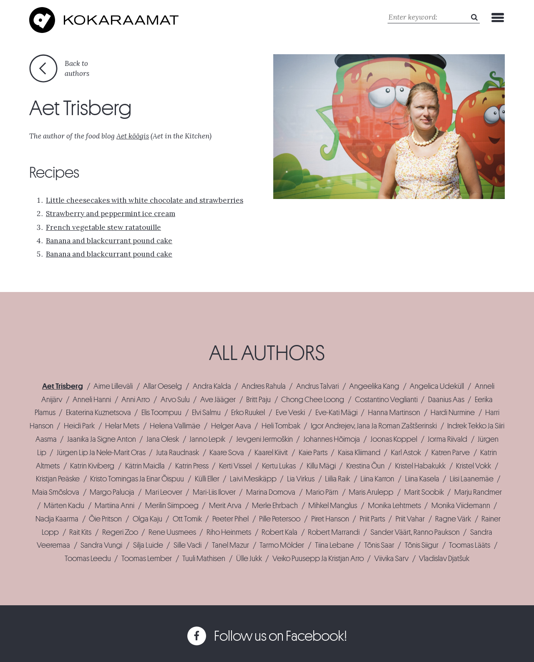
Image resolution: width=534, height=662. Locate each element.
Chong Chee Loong (312, 399)
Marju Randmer (478, 492)
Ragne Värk (453, 519)
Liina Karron (377, 479)
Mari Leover (163, 492)
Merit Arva (225, 505)
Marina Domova (270, 492)
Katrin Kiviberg (92, 466)
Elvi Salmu (206, 412)
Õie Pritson (105, 519)
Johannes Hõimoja (331, 439)
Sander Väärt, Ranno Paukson (415, 532)
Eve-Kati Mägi (336, 412)
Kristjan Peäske (58, 479)
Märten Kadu (64, 505)
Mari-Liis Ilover (214, 492)
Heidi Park (79, 426)
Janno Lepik (207, 439)
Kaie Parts (313, 452)
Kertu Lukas (279, 466)
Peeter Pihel (230, 519)
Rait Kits (80, 532)
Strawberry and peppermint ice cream (110, 213)
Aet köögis (132, 136)
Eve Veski (290, 412)
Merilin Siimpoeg (172, 505)
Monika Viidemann (460, 505)
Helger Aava (231, 426)
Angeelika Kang (374, 386)
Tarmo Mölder (281, 545)
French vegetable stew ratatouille (103, 227)
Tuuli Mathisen (203, 558)
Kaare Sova (226, 452)
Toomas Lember (146, 558)
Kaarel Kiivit (271, 452)
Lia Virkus (301, 479)
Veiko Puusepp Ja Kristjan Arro (318, 558)
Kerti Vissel (235, 466)
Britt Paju (258, 399)
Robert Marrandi (334, 532)
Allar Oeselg (162, 386)
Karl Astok (406, 452)
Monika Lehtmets (394, 505)
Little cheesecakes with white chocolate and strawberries (144, 200)
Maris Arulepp (371, 492)
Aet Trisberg (62, 386)
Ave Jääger (218, 399)
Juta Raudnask (177, 452)
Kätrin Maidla (145, 466)
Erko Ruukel (248, 412)
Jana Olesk (162, 439)
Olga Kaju (147, 519)
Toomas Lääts (469, 545)
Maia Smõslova (55, 492)
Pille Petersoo (279, 519)
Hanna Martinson (394, 412)
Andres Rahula (264, 386)
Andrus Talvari (317, 386)
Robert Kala (279, 532)
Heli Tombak (281, 426)
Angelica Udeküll (437, 386)
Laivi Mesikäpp (253, 479)
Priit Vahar (410, 519)
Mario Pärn (322, 492)
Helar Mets (122, 426)
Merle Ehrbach (275, 505)
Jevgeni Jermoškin (264, 439)
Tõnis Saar (379, 545)
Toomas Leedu (88, 558)
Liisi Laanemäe (472, 479)
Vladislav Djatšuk (444, 558)
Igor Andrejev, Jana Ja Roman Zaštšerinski (374, 426)
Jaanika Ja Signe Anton (101, 439)
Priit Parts (372, 519)
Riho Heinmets (229, 532)
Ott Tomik (187, 519)
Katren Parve (450, 452)
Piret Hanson (330, 519)
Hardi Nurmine (453, 412)
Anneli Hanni (92, 399)
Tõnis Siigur (421, 545)
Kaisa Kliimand (359, 452)
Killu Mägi (321, 466)
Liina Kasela (422, 479)
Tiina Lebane (334, 545)
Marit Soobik (424, 492)
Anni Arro (135, 399)
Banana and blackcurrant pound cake (109, 240)
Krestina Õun (365, 466)
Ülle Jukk (249, 558)
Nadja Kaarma (56, 519)
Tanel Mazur (230, 545)
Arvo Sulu (175, 399)
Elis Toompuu (161, 412)
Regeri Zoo (120, 532)
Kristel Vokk (473, 466)
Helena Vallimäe (175, 426)
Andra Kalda (212, 386)
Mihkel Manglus (332, 505)
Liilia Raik (337, 479)
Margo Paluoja (112, 492)
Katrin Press (192, 466)
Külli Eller (207, 479)
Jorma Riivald (447, 439)
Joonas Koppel (393, 439)
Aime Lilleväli (113, 386)
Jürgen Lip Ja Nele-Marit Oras (101, 452)
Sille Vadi (188, 545)
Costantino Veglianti (386, 399)
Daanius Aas (446, 399)
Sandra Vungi (101, 545)
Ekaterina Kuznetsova (98, 412)
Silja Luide (148, 545)
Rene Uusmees (172, 532)
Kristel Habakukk (420, 466)
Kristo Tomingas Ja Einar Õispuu (137, 479)
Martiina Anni (114, 505)
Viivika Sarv (391, 558)
